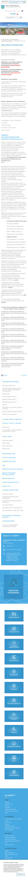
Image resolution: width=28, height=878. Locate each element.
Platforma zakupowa (10, 809)
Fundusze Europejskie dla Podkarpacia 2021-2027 (10, 525)
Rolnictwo (6, 486)
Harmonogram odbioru (9, 396)
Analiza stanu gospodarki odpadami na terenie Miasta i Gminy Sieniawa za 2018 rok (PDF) (14, 336)
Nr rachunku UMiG (8, 454)
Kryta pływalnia (9, 858)
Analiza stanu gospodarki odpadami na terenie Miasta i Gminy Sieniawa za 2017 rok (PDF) (14, 330)
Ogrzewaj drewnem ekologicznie (12, 507)
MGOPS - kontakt (9, 835)
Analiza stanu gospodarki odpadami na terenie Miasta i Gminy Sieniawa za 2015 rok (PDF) (14, 318)
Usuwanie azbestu (7, 505)
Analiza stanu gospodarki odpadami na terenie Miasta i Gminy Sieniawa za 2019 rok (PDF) (14, 342)
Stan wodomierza (7, 446)
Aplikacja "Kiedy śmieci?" (9, 399)
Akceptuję (20, 874)
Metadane (7, 807)
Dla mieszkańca (14, 39)
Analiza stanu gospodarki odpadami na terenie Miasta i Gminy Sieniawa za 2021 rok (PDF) (14, 353)
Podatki (7, 824)
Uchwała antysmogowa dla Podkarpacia (10, 497)
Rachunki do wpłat (10, 826)
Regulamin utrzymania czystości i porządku (12, 408)
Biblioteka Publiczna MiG (11, 854)
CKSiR (6, 856)
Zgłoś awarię (6, 448)
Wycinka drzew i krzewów (12, 419)
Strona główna (5, 39)
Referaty (7, 805)
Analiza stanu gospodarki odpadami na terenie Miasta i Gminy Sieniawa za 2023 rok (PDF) (12, 365)
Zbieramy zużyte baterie (9, 414)
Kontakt (7, 802)
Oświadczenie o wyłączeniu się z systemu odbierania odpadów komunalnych (11, 390)
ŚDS (6, 843)
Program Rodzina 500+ (11, 837)
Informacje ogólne (7, 440)
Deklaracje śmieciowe (8, 385)
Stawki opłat (6, 394)
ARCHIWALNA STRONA (11, 811)
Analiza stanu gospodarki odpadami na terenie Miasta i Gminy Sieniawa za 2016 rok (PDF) (14, 324)
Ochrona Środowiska (10, 490)
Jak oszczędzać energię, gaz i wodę (12, 510)
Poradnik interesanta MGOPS (12, 841)
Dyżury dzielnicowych (10, 482)
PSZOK (4, 404)
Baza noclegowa (9, 852)
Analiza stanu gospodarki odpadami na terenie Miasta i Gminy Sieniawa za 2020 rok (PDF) (12, 347)
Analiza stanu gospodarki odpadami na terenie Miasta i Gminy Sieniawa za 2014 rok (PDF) (14, 313)
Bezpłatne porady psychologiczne (9, 474)
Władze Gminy (9, 804)
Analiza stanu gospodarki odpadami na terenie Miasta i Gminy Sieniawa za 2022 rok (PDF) (13, 359)
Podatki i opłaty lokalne (11, 423)
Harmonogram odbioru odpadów (13, 819)
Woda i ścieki (7, 436)
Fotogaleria (8, 859)
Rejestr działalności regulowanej (12, 411)
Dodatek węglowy (9, 461)
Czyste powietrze (9, 457)
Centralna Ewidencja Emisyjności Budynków (12, 501)
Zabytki (7, 850)
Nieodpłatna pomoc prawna (12, 469)
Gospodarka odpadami (7, 41)
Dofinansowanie (8, 521)
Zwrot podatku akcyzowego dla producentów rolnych (11, 430)
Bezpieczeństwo (8, 478)
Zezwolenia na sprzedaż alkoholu (11, 516)
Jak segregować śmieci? (9, 402)
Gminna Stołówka (9, 844)
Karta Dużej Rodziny (10, 839)
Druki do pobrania (9, 829)
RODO (6, 813)
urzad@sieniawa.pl (6, 110)
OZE (3, 465)
